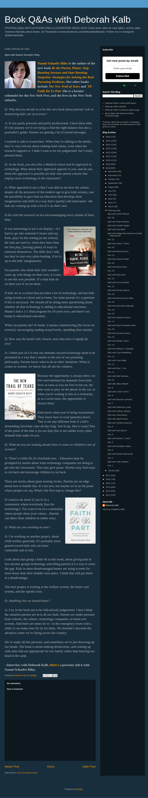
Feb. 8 (110, 395)
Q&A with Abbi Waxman (118, 376)
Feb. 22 (110, 278)
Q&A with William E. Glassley (120, 349)
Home (51, 766)
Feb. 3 (110, 450)
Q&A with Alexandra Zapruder (120, 306)
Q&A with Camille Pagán (118, 225)
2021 (108, 156)
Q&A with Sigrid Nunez (117, 419)
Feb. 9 (110, 388)
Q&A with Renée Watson (118, 290)
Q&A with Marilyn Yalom (118, 341)
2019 (108, 164)
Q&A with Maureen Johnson (119, 399)
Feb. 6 (110, 427)
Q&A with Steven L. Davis (118, 438)
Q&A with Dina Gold (116, 275)
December (113, 171)
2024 (108, 144)
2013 (108, 491)
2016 (108, 479)
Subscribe (122, 76)
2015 (108, 483)
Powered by (122, 85)
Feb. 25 (110, 255)
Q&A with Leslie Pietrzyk (118, 214)
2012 (108, 495)
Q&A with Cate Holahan (118, 462)
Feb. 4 (110, 442)
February (112, 210)
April (110, 202)
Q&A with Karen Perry (117, 267)
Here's (54, 665)
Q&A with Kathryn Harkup (118, 411)
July (110, 191)
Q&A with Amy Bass (116, 229)
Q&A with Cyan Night (116, 360)
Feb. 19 (110, 302)
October (112, 179)
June (110, 195)
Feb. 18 (110, 310)
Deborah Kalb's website (115, 106)
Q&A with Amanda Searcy (118, 333)
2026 (108, 137)
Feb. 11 (110, 372)
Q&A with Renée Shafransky (120, 454)
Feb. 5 (110, 434)
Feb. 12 (110, 364)
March (111, 206)
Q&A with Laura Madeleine (119, 352)
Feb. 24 (110, 263)
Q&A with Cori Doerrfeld (118, 282)
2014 (108, 487)
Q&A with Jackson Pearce (119, 317)
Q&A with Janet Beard (117, 415)
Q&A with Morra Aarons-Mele (120, 298)
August (111, 187)
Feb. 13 (110, 356)
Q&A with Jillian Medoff (117, 384)
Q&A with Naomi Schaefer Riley (121, 325)
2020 (108, 160)
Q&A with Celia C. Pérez (118, 243)
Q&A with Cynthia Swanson (119, 423)
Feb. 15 (110, 337)
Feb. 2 (110, 458)
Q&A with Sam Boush (117, 430)
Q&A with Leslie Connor (118, 391)
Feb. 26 (110, 247)
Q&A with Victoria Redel (118, 259)
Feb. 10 (110, 380)
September (113, 183)
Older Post (89, 766)
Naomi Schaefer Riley (52, 63)
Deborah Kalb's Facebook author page (122, 110)
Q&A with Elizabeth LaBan (119, 446)
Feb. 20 (110, 294)
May (110, 199)
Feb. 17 (110, 321)
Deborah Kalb (112, 505)
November (113, 175)
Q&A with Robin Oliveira (118, 222)
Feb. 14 (110, 345)
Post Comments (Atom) (27, 773)
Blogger (79, 789)
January (112, 470)
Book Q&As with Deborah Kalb (68, 19)
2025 (108, 141)
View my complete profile (114, 509)
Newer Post (12, 766)
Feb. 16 (110, 329)
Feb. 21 (110, 286)
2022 (108, 152)
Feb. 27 (110, 239)
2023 (108, 148)
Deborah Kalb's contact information (120, 103)
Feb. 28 (110, 218)
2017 (108, 475)
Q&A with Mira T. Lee (116, 368)
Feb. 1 (110, 465)
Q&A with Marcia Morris (117, 251)
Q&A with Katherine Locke (119, 407)
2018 (108, 168)
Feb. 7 (110, 403)
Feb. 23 (110, 271)
